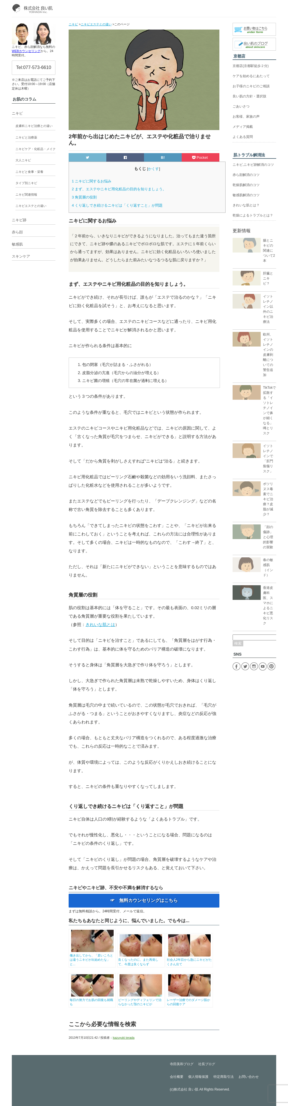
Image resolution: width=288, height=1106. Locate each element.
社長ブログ (206, 1064)
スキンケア (21, 256)
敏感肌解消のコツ (246, 195)
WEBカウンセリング (26, 51)
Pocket (200, 157)
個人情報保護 (198, 1077)
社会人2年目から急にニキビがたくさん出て (189, 960)
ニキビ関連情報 (26, 194)
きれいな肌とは (100, 624)
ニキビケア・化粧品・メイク (35, 149)
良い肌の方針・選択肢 (249, 96)
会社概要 (176, 1077)
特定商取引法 (223, 1077)
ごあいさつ (241, 106)
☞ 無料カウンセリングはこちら (144, 900)
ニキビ (17, 113)
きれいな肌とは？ (246, 205)
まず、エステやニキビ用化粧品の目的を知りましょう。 (119, 189)
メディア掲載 (243, 127)
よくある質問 (243, 137)
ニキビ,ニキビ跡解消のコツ (253, 165)
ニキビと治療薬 (26, 137)
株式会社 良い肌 (186, 1089)
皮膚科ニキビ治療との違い (34, 126)
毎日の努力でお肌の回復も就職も (92, 1000)
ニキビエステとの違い (30, 205)
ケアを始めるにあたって (251, 76)
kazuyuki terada (123, 1037)
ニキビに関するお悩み (91, 181)
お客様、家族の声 (246, 117)
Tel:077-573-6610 (33, 67)
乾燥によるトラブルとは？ (253, 215)
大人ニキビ (23, 160)
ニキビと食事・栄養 (29, 171)
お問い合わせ (248, 1077)
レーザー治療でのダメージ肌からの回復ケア (189, 1000)
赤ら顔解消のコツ (246, 175)
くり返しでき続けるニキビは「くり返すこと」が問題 (117, 205)
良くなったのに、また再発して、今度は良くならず (140, 960)
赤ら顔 (17, 232)
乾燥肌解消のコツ (246, 185)
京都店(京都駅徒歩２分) (251, 66)
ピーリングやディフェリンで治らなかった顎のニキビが (140, 1000)
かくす (153, 169)
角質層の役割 (84, 197)
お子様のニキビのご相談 (251, 86)
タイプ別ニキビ (26, 183)
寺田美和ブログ (182, 1064)
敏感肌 (17, 244)
